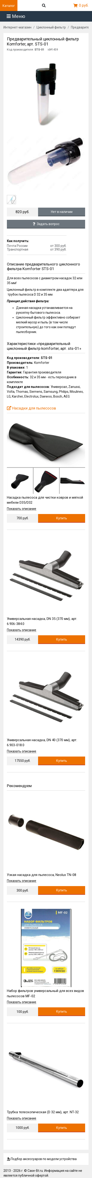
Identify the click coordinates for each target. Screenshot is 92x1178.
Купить (61, 518)
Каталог (9, 6)
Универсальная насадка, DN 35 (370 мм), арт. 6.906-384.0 (42, 621)
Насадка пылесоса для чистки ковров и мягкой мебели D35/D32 (45, 500)
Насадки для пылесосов (31, 408)
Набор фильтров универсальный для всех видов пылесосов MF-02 (45, 993)
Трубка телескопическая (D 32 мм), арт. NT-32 (43, 1112)
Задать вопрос (46, 224)
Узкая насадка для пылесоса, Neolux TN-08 (41, 875)
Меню (16, 16)
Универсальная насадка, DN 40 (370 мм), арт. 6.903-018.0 (42, 742)
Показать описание (21, 509)
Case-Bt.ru (35, 1170)
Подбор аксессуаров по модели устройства (42, 1159)
